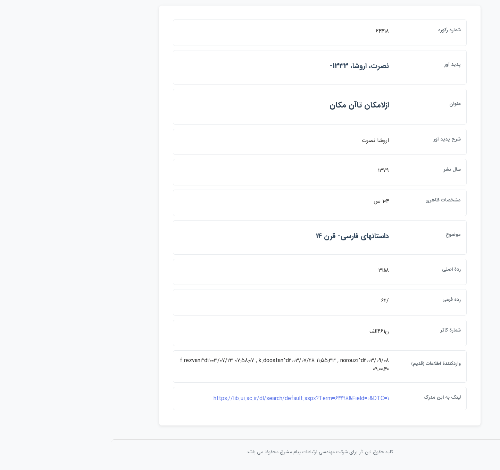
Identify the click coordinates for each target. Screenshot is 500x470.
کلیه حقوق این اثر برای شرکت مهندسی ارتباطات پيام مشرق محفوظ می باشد (250, 452)
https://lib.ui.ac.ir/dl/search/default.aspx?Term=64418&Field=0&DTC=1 (231, 398)
